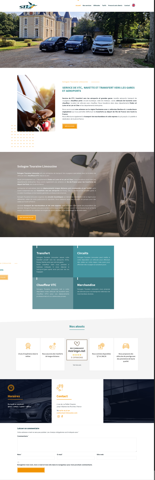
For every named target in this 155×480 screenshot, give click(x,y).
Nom (19, 454)
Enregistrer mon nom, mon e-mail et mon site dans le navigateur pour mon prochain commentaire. (54, 465)
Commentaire (23, 436)
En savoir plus (26, 217)
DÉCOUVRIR (70, 126)
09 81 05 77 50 (64, 410)
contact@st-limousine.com (67, 413)
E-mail (60, 454)
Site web (100, 454)
